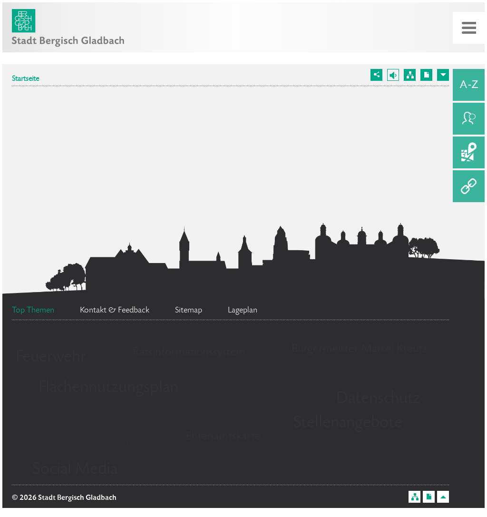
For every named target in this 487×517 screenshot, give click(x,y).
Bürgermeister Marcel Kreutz (359, 349)
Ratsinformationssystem (189, 353)
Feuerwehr (51, 357)
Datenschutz (378, 399)
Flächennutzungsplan (108, 388)
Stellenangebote (347, 423)
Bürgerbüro (93, 442)
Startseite (25, 79)
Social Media (74, 469)
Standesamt (266, 395)
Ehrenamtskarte (223, 437)
